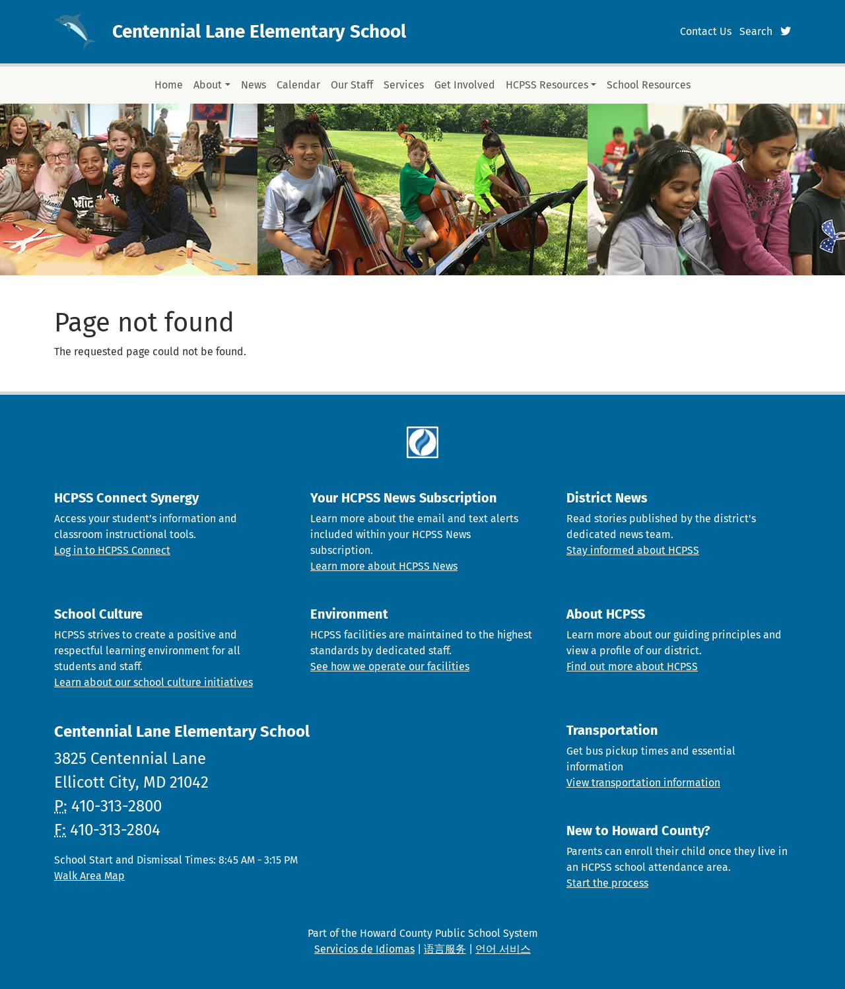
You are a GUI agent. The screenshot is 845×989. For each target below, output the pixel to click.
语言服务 (445, 949)
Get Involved (464, 85)
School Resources (649, 85)
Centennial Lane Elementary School (259, 31)
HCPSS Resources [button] (547, 85)
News (253, 85)
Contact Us (705, 31)
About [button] (207, 85)
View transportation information (643, 782)
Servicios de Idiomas (364, 949)
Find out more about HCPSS (632, 666)
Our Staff (352, 85)
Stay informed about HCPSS (632, 550)
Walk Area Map (89, 876)
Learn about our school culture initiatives (153, 682)
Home (168, 85)
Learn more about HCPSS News (383, 566)
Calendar (298, 85)
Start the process (607, 883)
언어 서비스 (503, 949)
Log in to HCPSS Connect (112, 550)
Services (404, 85)
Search (755, 31)
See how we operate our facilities (389, 666)
